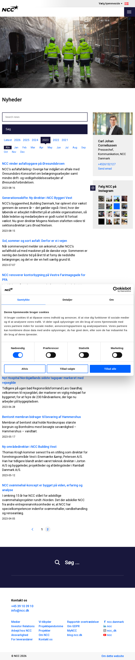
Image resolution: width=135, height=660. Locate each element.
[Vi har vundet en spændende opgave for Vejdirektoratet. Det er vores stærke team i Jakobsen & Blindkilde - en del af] (101, 199)
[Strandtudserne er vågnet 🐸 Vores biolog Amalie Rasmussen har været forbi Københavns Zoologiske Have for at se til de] (109, 214)
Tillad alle (110, 368)
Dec (22, 151)
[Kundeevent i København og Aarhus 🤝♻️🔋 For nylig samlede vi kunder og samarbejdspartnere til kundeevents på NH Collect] (109, 222)
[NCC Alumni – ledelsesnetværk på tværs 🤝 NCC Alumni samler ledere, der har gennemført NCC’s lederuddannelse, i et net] (124, 199)
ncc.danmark (113, 622)
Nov (14, 151)
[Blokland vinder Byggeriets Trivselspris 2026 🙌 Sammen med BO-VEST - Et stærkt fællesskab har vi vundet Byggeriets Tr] (101, 214)
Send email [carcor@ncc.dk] (105, 168)
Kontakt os (46, 639)
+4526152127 (106, 164)
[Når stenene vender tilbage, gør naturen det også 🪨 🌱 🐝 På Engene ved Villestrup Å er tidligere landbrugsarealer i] (101, 206)
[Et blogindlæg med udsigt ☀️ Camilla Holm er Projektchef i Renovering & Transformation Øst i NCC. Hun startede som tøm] (117, 199)
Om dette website (112, 656)
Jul (66, 147)
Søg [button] (8, 129)
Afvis (24, 368)
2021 (65, 140)
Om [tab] (111, 299)
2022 (56, 140)
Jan (16, 147)
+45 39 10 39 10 (22, 606)
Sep (83, 147)
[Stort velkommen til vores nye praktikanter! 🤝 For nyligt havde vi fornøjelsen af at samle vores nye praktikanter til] (117, 214)
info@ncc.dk (20, 610)
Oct (6, 151)
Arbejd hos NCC (21, 630)
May (50, 147)
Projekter (44, 630)
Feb (24, 147)
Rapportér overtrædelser (83, 622)
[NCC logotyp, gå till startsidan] (10, 8)
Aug (75, 147)
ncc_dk (109, 630)
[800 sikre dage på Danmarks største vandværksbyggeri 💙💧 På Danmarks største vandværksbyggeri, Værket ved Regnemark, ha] (109, 199)
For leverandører (22, 639)
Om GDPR (73, 626)
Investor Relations (23, 626)
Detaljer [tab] (67, 299)
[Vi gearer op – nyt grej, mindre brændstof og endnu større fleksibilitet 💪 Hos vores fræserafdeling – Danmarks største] (117, 206)
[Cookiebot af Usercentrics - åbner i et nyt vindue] (115, 289)
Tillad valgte (67, 368)
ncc (107, 626)
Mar (33, 147)
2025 (26, 140)
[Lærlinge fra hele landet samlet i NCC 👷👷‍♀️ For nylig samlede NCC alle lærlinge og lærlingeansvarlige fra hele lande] (124, 222)
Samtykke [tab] (23, 299)
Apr (41, 147)
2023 (45, 140)
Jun (59, 147)
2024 (35, 140)
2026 (17, 140)
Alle (8, 147)
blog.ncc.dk (74, 635)
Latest (8, 140)
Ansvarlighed (19, 635)
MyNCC (72, 630)
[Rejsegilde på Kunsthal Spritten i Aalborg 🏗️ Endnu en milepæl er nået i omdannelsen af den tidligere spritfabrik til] (109, 206)
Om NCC (44, 635)
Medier (15, 622)
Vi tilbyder (45, 622)
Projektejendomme (51, 626)
